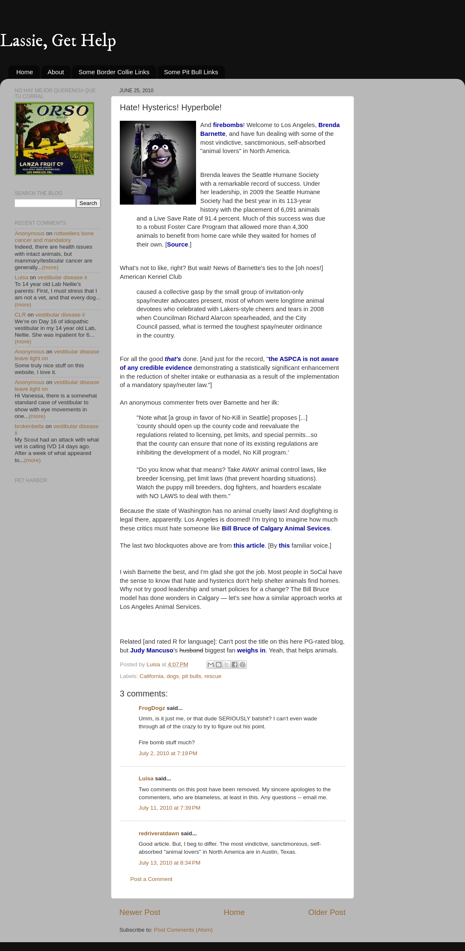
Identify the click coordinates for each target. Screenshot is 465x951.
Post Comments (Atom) (183, 930)
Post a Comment (151, 879)
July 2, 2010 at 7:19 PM (168, 753)
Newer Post (139, 912)
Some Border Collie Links (113, 71)
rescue (213, 676)
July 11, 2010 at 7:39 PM (169, 808)
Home (24, 71)
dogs (173, 676)
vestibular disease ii (62, 277)
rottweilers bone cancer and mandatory (54, 236)
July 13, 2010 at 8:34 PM (169, 863)
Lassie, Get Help (58, 41)
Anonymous (29, 233)
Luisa (146, 778)
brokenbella (29, 426)
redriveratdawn (159, 833)
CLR (20, 315)
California (151, 676)
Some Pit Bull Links (191, 71)
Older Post (327, 912)
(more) (50, 267)
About (56, 71)
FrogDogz (152, 708)
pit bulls (192, 676)
